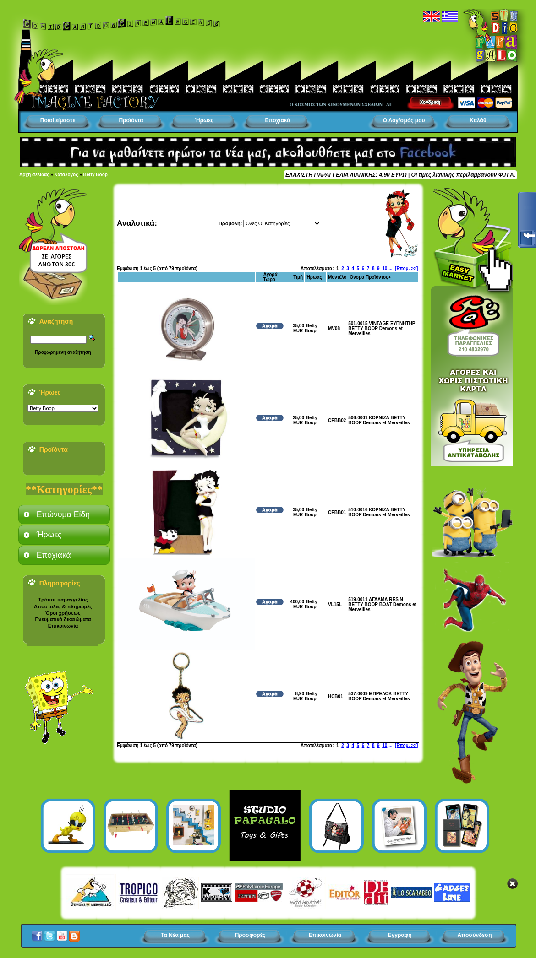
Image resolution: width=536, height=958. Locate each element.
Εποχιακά (277, 120)
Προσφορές (250, 935)
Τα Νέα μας (175, 935)
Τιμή (298, 277)
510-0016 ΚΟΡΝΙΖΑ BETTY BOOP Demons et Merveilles (379, 512)
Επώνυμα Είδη (63, 514)
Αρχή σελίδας (34, 174)
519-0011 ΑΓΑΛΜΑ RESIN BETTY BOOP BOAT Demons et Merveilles (382, 604)
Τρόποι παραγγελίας (63, 599)
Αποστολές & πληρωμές (63, 606)
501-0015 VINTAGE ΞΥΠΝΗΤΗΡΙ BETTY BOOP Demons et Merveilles (382, 328)
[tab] (64, 514)
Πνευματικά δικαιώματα (63, 619)
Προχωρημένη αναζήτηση (63, 352)
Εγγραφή (400, 935)
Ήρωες (204, 120)
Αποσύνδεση (474, 935)
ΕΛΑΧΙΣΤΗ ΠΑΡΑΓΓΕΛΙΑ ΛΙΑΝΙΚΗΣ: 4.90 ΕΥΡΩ (345, 175)
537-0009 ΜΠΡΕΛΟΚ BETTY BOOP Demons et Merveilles (379, 696)
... (390, 268)
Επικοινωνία (63, 625)
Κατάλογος (66, 174)
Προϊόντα (131, 120)
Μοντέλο (337, 277)
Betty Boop (95, 174)
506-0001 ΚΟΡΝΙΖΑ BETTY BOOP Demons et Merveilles (379, 420)
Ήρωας (314, 277)
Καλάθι (479, 120)
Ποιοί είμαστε (57, 120)
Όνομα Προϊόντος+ (370, 277)
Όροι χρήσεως (62, 613)
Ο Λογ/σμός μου (404, 120)
